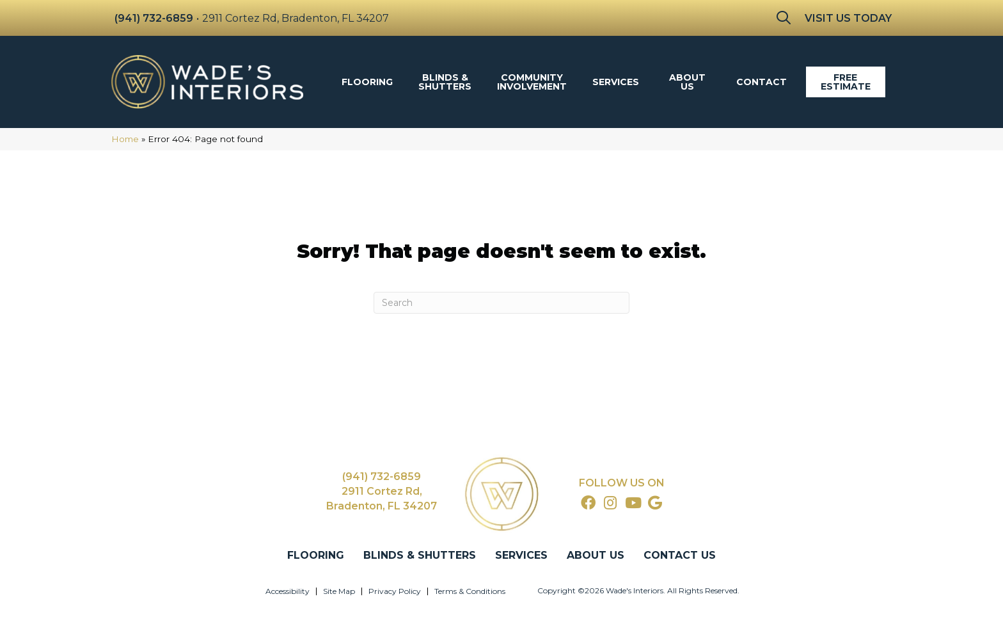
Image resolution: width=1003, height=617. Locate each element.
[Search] (501, 303)
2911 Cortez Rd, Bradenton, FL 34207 (295, 18)
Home (125, 139)
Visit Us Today (848, 18)
